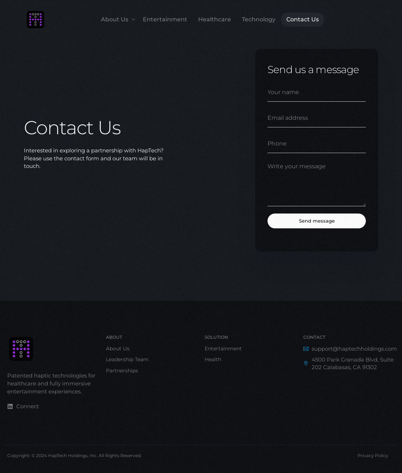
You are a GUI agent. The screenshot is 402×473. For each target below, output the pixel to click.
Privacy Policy (373, 455)
